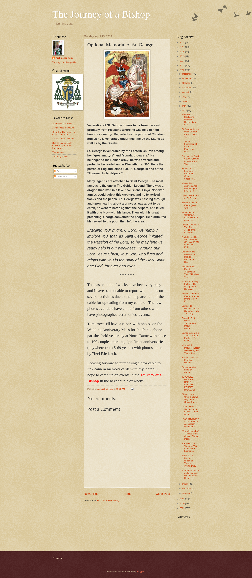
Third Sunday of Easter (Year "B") (189, 205)
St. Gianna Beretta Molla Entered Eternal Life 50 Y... (190, 133)
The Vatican (58, 152)
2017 (182, 47)
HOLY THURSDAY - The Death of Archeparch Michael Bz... (191, 423)
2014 (182, 61)
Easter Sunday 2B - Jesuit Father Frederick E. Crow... (190, 337)
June (185, 101)
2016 (182, 51)
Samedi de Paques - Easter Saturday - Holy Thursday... (191, 310)
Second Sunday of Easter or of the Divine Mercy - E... (190, 297)
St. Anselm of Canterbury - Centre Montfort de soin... (190, 216)
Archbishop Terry (64, 58)
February (186, 488)
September (187, 87)
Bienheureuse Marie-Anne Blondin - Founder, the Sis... (189, 256)
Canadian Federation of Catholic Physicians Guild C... (189, 146)
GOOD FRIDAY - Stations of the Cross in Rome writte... (190, 410)
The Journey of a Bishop (101, 14)
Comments (60, 176)
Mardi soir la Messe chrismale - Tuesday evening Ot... (189, 460)
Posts (58, 171)
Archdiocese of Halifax (63, 123)
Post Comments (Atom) (108, 500)
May (184, 106)
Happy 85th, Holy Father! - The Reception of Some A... (190, 285)
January (186, 493)
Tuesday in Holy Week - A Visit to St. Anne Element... (189, 447)
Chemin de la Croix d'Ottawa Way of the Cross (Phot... (190, 398)
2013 (182, 65)
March (185, 484)
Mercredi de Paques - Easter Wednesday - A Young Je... (191, 349)
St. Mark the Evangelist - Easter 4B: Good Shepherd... (188, 173)
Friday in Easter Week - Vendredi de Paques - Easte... (189, 323)
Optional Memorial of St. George (190, 196)
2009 (182, 508)
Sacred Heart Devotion (63, 138)
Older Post (163, 493)
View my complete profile (64, 62)
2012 (182, 70)
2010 (182, 503)
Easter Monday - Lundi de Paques (189, 370)
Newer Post (91, 493)
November (187, 78)
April (184, 110)
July (184, 96)
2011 (182, 499)
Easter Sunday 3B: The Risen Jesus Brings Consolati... (191, 228)
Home (127, 493)
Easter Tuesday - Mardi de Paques (190, 360)
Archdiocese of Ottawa (63, 127)
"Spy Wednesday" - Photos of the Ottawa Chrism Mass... (190, 435)
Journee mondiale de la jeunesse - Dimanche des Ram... (190, 474)
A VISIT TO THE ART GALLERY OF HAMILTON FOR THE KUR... (190, 242)
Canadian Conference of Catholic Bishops (64, 133)
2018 (182, 42)
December (187, 74)
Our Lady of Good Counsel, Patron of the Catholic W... (191, 160)
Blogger (140, 571)
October (186, 83)
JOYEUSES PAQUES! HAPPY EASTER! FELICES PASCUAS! (188, 383)
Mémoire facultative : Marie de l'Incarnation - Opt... (189, 119)
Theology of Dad (60, 156)
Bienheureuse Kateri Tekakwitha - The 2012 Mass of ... (190, 271)
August (186, 92)
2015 (182, 56)
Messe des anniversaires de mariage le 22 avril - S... (189, 187)
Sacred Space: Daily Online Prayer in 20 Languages (62, 145)
